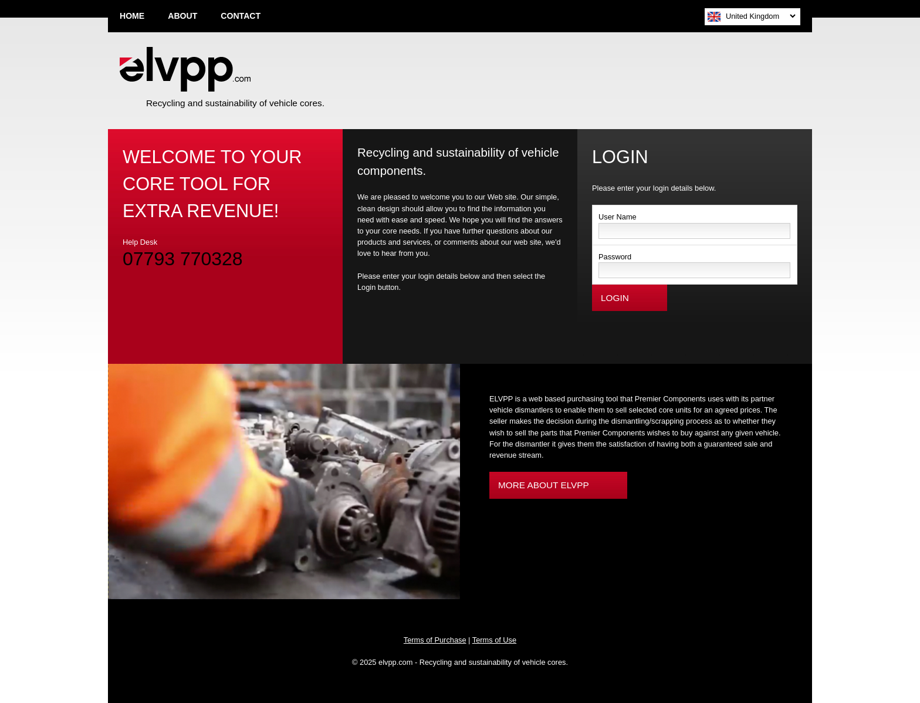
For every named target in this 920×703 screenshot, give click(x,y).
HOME (132, 16)
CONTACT (241, 16)
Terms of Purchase (435, 640)
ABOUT (182, 16)
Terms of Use (494, 640)
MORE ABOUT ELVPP (543, 485)
